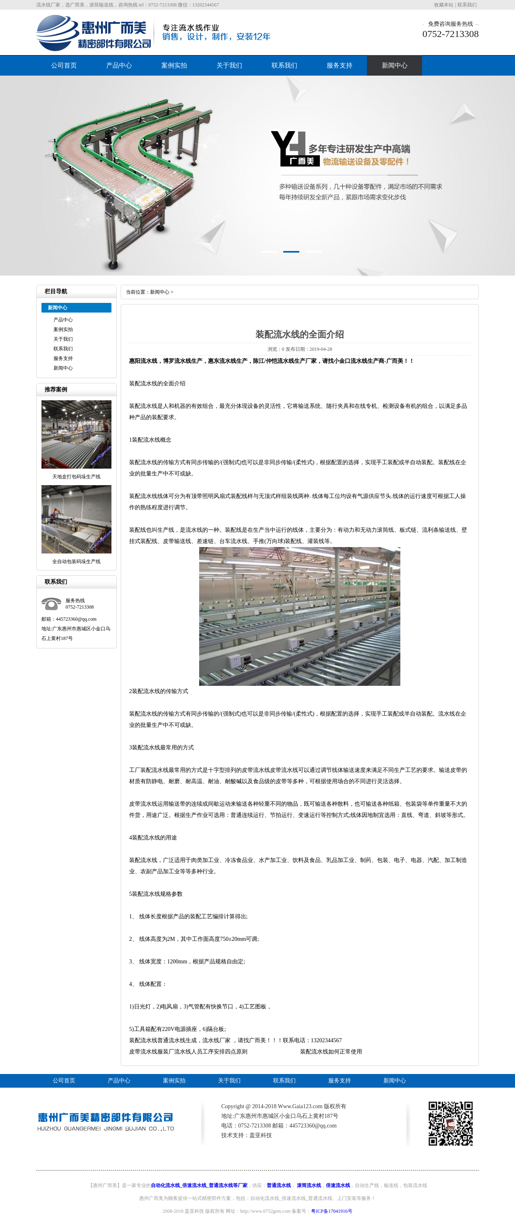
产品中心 (119, 65)
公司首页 (64, 65)
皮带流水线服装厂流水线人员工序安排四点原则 (188, 1052)
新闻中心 (395, 65)
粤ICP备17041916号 (331, 1211)
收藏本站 (443, 5)
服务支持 (339, 65)
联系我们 (467, 5)
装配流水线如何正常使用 (331, 1052)
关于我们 (229, 65)
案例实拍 (174, 65)
